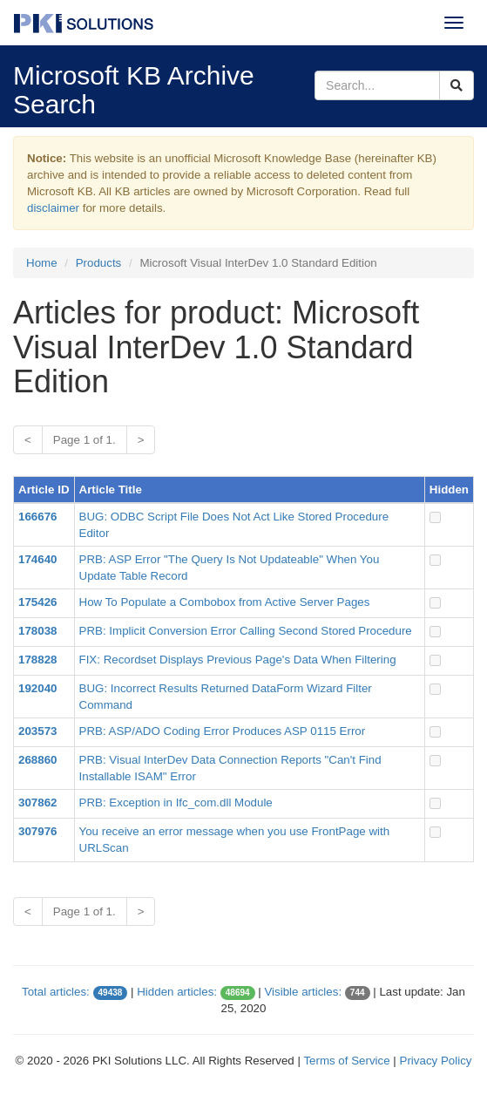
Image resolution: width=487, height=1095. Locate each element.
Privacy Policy (436, 1060)
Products (99, 262)
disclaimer (53, 207)
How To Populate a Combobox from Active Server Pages (224, 602)
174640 (37, 559)
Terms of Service (346, 1060)
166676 (37, 516)
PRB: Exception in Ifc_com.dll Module (176, 802)
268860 (37, 759)
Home (41, 262)
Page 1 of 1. (84, 439)
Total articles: (56, 991)
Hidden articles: (177, 991)
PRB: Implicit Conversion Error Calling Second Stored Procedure (245, 630)
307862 (37, 802)
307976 (37, 831)
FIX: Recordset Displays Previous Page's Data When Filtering (237, 659)
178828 (37, 659)
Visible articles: (303, 991)
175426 (37, 602)
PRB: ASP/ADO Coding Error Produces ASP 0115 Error (222, 731)
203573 (37, 731)
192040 (37, 688)
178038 (37, 630)
